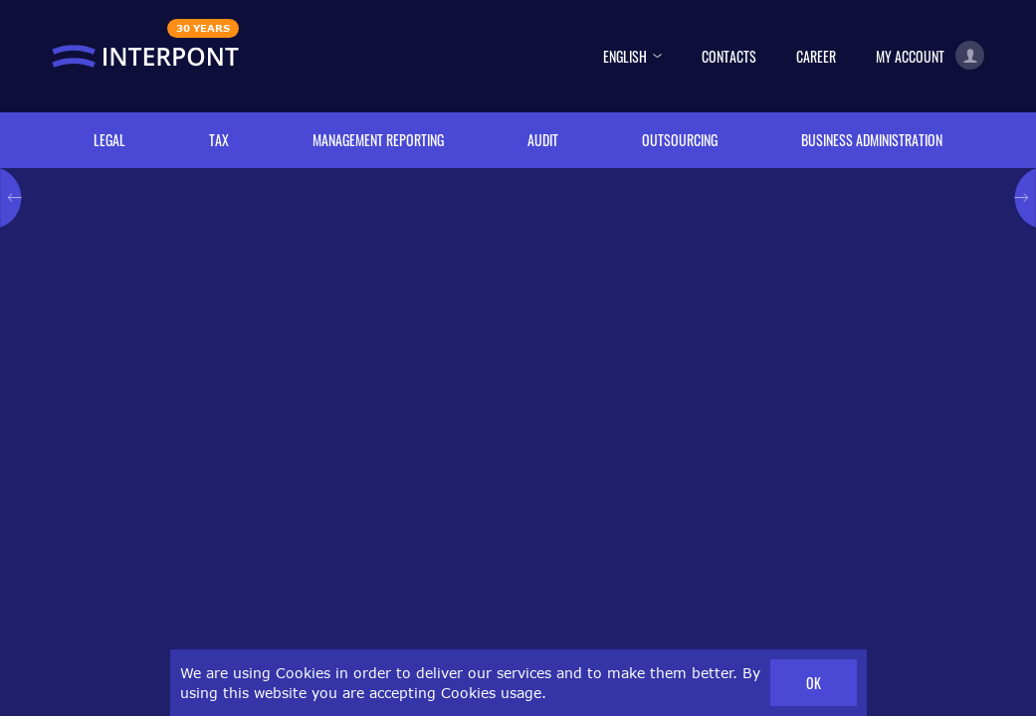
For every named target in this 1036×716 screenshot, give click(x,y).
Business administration (871, 139)
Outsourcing (680, 139)
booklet (535, 535)
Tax (219, 139)
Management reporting (378, 139)
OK (813, 682)
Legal (109, 139)
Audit (542, 139)
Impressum (892, 678)
